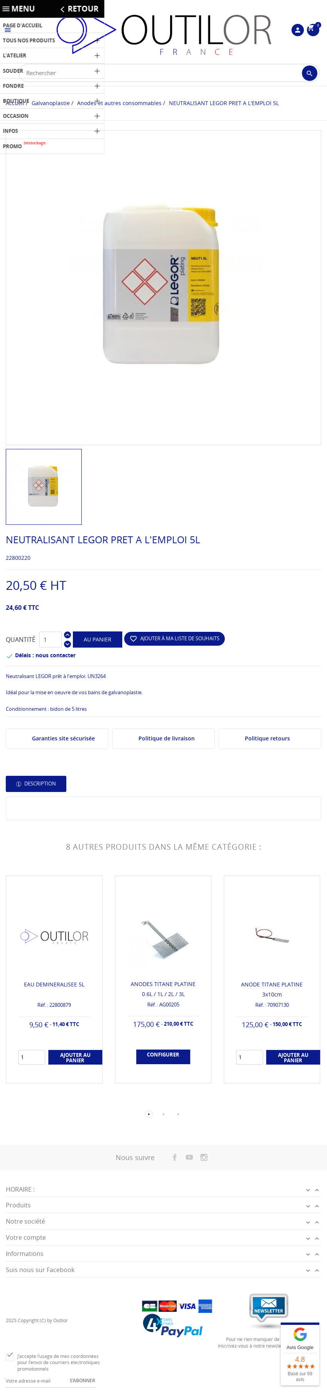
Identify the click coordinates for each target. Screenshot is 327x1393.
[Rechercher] (169, 73)
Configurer (163, 1055)
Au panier (97, 639)
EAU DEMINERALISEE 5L (54, 984)
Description (39, 783)
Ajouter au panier (75, 1058)
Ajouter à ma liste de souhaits (174, 639)
